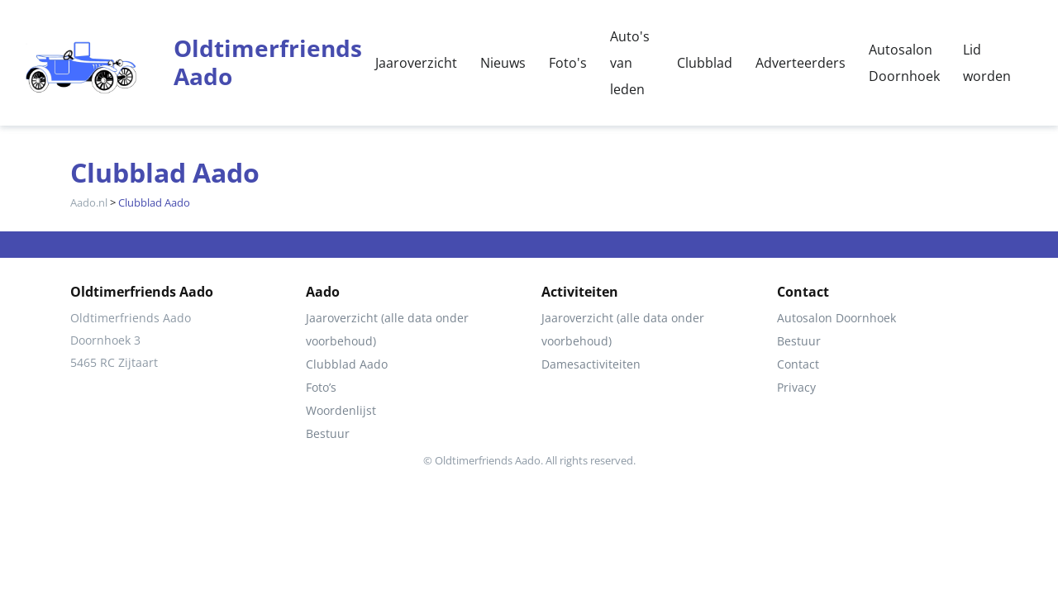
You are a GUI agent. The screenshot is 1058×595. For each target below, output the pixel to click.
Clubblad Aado (347, 364)
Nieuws (503, 63)
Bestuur (328, 433)
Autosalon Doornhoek (904, 62)
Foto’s (321, 387)
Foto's (568, 63)
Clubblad (704, 63)
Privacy (796, 387)
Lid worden (987, 62)
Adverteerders (800, 63)
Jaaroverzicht (416, 63)
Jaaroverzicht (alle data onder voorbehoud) (387, 329)
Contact (798, 364)
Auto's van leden (630, 62)
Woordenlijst (341, 410)
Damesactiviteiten (591, 364)
